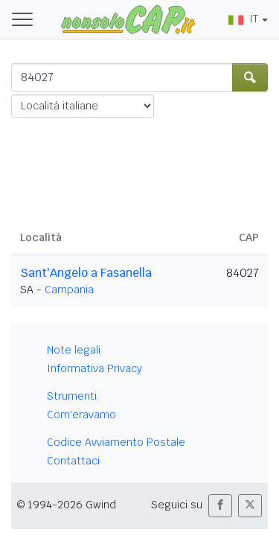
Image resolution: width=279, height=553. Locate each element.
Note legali (73, 350)
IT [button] (243, 18)
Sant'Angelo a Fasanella (86, 273)
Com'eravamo (81, 414)
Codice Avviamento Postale (116, 442)
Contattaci (73, 460)
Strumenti (72, 396)
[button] (220, 505)
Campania (69, 289)
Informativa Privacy (94, 368)
